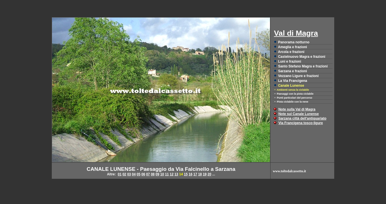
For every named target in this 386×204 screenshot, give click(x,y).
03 (129, 174)
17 (195, 174)
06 (143, 174)
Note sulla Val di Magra (297, 109)
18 (200, 174)
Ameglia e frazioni (292, 47)
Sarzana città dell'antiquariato (302, 118)
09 (157, 174)
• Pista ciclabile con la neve (291, 101)
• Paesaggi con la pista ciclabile (294, 93)
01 (119, 174)
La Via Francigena (292, 81)
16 (190, 174)
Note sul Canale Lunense (298, 114)
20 (209, 174)
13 (176, 174)
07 (148, 174)
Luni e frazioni (289, 61)
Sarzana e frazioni (292, 71)
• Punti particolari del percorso (293, 97)
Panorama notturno (294, 42)
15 (186, 174)
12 (171, 174)
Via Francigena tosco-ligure (300, 123)
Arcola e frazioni (291, 52)
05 (138, 174)
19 (205, 174)
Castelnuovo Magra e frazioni (301, 57)
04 (134, 174)
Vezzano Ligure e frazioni (298, 76)
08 (153, 174)
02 (124, 174)
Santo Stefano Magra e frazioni (303, 66)
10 (162, 174)
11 (167, 174)
